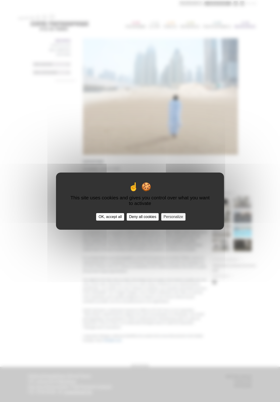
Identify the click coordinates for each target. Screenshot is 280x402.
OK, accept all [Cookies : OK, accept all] (110, 217)
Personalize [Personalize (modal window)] (173, 217)
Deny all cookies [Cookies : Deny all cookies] (142, 217)
